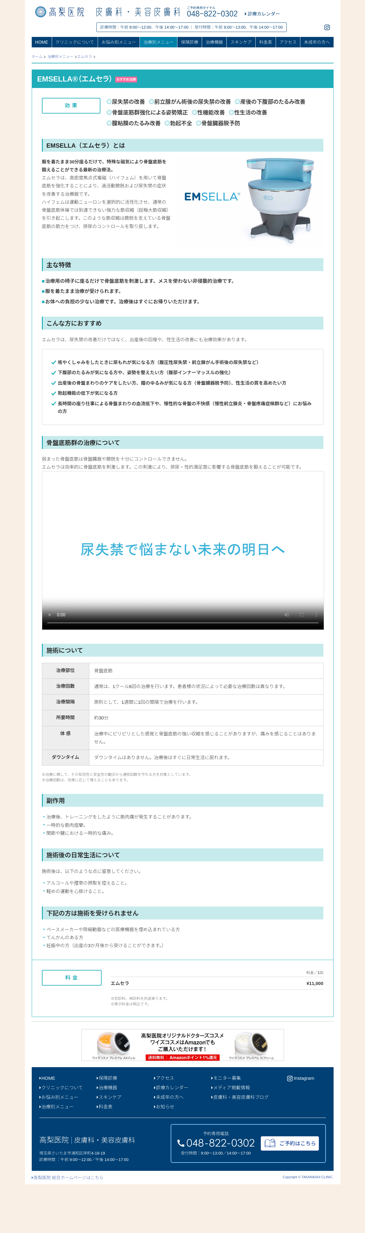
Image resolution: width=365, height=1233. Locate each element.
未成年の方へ (317, 42)
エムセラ (84, 56)
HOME (41, 42)
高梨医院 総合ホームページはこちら (67, 1226)
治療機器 (214, 42)
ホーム (37, 56)
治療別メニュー (159, 42)
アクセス (288, 42)
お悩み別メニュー (119, 42)
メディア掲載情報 (230, 1136)
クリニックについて (74, 42)
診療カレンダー (171, 1136)
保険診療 (189, 42)
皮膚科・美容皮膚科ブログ (240, 1145)
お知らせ (164, 1155)
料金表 (265, 42)
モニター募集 (226, 1126)
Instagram (300, 1127)
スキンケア (241, 42)
